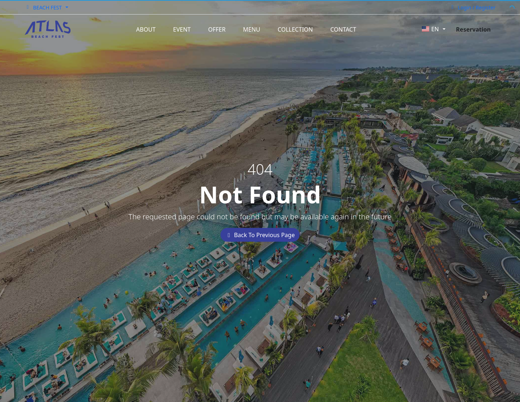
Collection (295, 29)
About (146, 29)
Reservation (473, 29)
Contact (343, 29)
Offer (217, 29)
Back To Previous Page (260, 235)
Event (181, 29)
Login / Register (473, 7)
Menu (251, 29)
